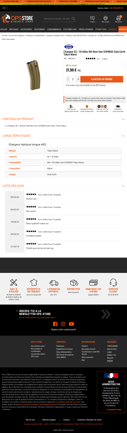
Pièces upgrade (86, 29)
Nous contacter (87, 357)
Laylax (109, 352)
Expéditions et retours (64, 349)
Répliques (13, 29)
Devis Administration (64, 352)
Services (85, 346)
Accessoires (26, 29)
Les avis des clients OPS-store (38, 355)
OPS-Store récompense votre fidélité (65, 356)
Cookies (66, 420)
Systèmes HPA (69, 29)
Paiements (60, 346)
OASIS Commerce (68, 430)
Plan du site (30, 420)
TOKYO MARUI (112, 346)
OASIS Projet (57, 430)
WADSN (110, 361)
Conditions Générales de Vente (89, 420)
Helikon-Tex (111, 355)
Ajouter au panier (101, 79)
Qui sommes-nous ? (38, 346)
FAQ (83, 360)
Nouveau (123, 29)
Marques (113, 29)
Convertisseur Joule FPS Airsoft (90, 353)
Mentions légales (49, 420)
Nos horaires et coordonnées (36, 350)
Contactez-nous (113, 409)
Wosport (110, 358)
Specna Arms (112, 349)
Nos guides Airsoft (88, 349)
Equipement (39, 29)
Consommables (54, 29)
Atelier (3, 29)
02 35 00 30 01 (113, 290)
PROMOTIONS (100, 29)
